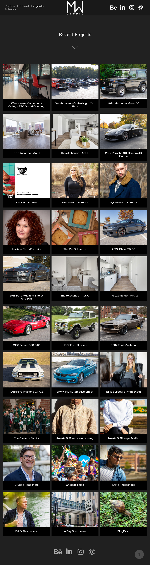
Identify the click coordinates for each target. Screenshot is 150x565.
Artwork (10, 9)
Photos (10, 6)
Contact (23, 6)
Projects (37, 6)
